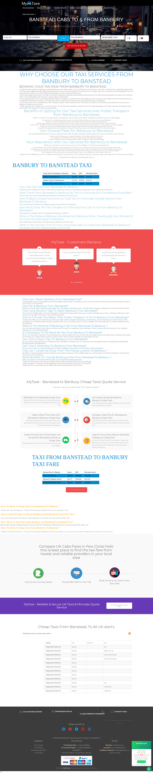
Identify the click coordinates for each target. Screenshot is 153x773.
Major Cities (109, 8)
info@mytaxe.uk (118, 745)
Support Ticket (121, 60)
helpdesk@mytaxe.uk (122, 750)
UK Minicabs (38, 753)
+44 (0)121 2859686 (83, 745)
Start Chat (141, 762)
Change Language (77, 8)
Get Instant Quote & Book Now (119, 605)
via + (63, 38)
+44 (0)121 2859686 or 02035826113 (92, 714)
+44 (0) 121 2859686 (98, 60)
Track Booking (28, 8)
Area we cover (29, 14)
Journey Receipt (60, 8)
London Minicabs (114, 753)
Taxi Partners (95, 8)
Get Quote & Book (76, 46)
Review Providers (44, 8)
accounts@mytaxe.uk (118, 748)
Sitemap (88, 753)
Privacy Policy (79, 753)
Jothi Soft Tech (90, 768)
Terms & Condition (68, 753)
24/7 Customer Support (32, 60)
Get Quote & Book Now (76, 489)
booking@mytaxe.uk (63, 60)
